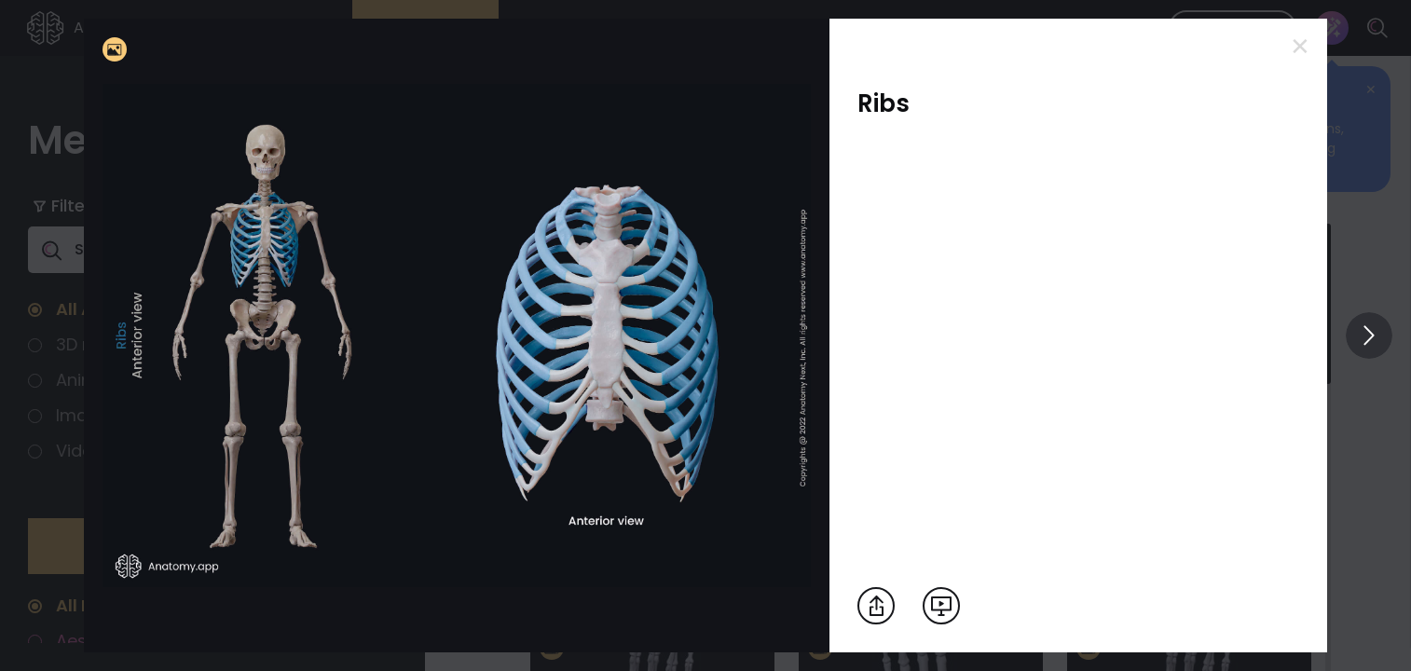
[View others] (1369, 335)
